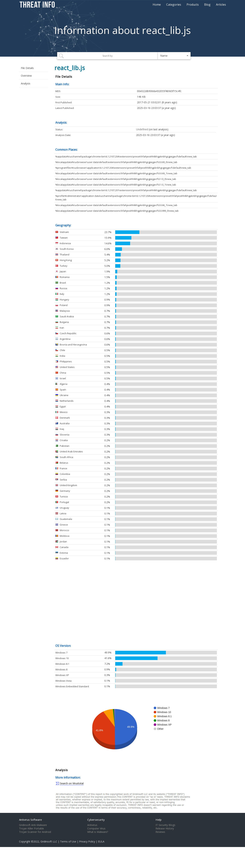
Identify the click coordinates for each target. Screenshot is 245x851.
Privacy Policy (87, 841)
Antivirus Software (30, 819)
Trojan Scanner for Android (35, 832)
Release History (165, 828)
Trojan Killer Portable (31, 828)
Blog (207, 5)
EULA (101, 841)
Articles (221, 5)
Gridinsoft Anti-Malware (33, 825)
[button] (174, 55)
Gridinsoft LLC (48, 841)
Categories (173, 5)
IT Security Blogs (165, 825)
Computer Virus (96, 828)
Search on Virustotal (71, 783)
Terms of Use (68, 841)
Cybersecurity (96, 819)
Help (159, 819)
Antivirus (92, 825)
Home (157, 5)
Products (193, 5)
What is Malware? (97, 832)
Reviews (160, 832)
